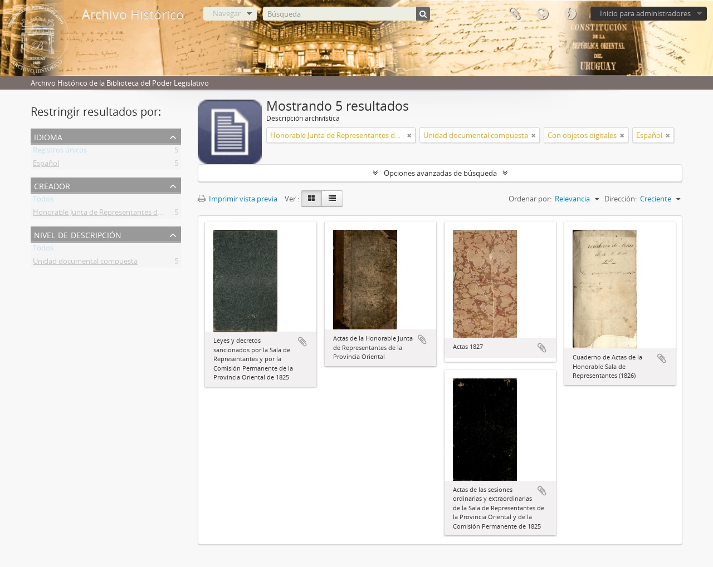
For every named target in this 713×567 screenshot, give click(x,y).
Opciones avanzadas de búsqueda (440, 173)
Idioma (542, 14)
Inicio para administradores (645, 13)
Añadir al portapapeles (302, 341)
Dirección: (620, 199)
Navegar (227, 13)
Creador (52, 185)
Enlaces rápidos (570, 14)
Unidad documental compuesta (85, 263)
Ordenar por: (530, 199)
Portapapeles (514, 14)
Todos (43, 201)
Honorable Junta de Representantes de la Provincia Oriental (131, 214)
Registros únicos (60, 152)
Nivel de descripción (77, 233)
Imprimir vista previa (237, 199)
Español (46, 165)
